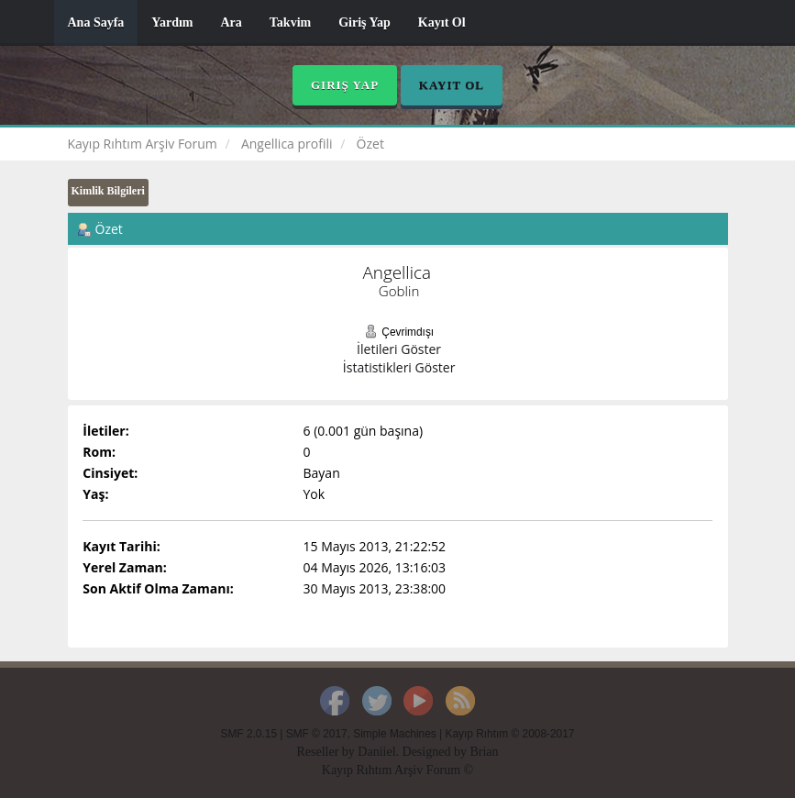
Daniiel (376, 752)
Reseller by (327, 752)
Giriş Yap (364, 22)
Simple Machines (394, 733)
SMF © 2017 (317, 733)
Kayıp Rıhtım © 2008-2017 (509, 733)
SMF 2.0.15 (249, 733)
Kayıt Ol (442, 22)
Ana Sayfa (96, 22)
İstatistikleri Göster (399, 367)
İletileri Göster (399, 349)
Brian (483, 752)
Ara (230, 22)
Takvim (290, 22)
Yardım (172, 22)
